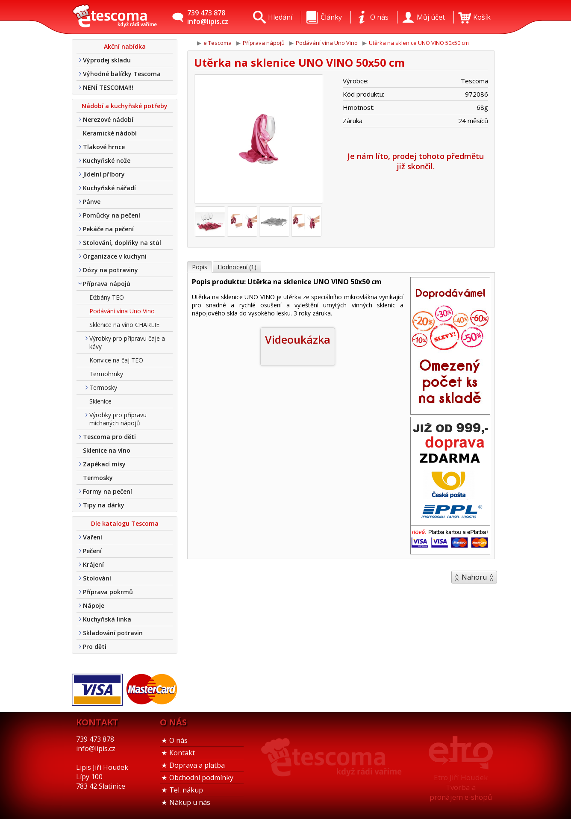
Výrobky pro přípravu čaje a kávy (127, 342)
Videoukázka (297, 339)
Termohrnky (106, 374)
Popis (199, 267)
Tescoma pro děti (109, 437)
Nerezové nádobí (108, 119)
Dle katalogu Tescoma (125, 523)
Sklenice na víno (106, 450)
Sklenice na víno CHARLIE (124, 325)
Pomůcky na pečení (111, 215)
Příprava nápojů (106, 284)
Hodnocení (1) (237, 267)
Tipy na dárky (103, 505)
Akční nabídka (125, 46)
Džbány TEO (106, 297)
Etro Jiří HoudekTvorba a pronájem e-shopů (461, 787)
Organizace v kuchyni (115, 256)
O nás (178, 740)
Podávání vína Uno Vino (122, 311)
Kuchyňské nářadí (109, 188)
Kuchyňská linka (107, 619)
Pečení (92, 551)
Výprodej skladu (107, 60)
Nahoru (474, 577)
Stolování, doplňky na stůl (122, 243)
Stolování (97, 578)
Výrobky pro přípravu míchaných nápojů (118, 419)
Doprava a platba (197, 765)
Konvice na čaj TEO (116, 360)
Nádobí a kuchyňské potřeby (125, 106)
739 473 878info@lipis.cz (207, 17)
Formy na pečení (107, 491)
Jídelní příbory (104, 174)
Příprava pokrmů (108, 592)
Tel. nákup (186, 790)
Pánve (91, 201)
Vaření (92, 537)
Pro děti (94, 646)
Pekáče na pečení (108, 229)
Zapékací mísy (104, 464)
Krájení (93, 564)
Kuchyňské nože (106, 160)
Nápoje (93, 605)
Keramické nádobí (110, 133)
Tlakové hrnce (104, 147)
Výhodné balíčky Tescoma (122, 74)
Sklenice (100, 401)
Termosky (103, 387)
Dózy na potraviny (110, 270)
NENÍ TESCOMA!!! (108, 87)
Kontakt (182, 752)
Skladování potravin (113, 633)
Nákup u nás (189, 802)
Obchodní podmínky (201, 777)
